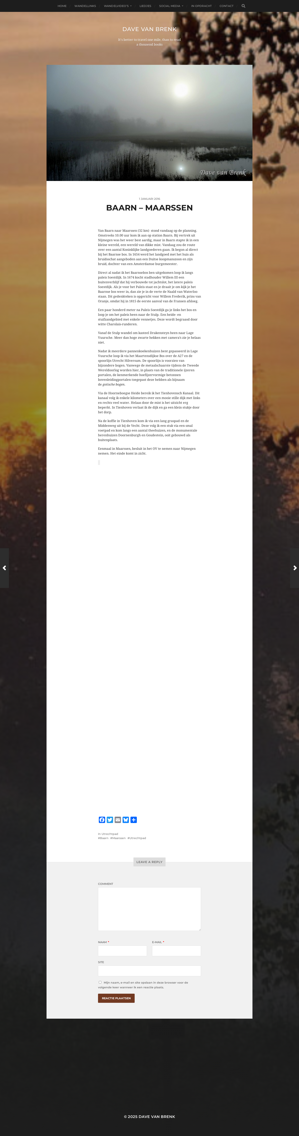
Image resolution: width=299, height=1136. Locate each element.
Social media (169, 6)
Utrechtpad (110, 834)
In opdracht (201, 6)
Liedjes (145, 6)
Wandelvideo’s (116, 6)
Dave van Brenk (149, 29)
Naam (103, 942)
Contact (226, 6)
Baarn (104, 838)
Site (101, 962)
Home (62, 6)
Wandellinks (85, 6)
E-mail (158, 942)
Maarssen (119, 838)
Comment (105, 884)
